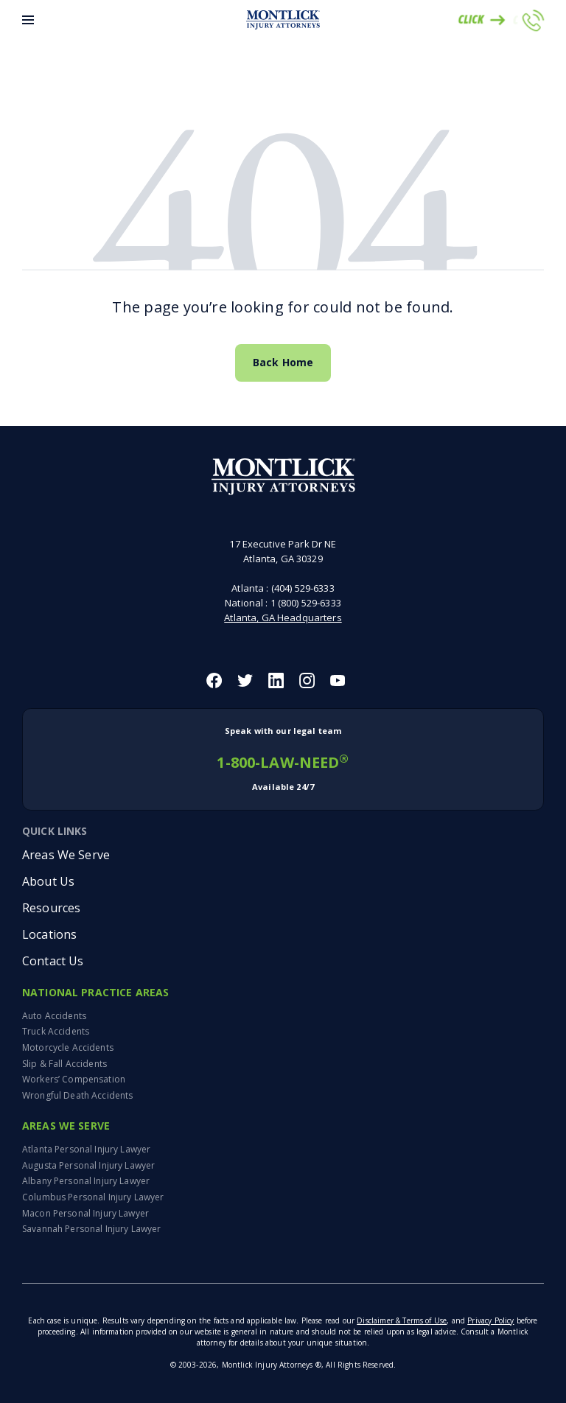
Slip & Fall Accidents (64, 1063)
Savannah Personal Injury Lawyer (91, 1228)
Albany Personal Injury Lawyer (86, 1181)
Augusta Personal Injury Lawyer (88, 1165)
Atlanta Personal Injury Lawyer (86, 1149)
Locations (49, 934)
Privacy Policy (490, 1320)
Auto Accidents (54, 1016)
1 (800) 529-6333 (305, 602)
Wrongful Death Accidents (77, 1095)
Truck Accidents (55, 1031)
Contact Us (52, 961)
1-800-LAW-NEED (283, 759)
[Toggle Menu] (28, 20)
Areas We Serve (66, 855)
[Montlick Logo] (283, 19)
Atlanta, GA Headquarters (282, 617)
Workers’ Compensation (73, 1079)
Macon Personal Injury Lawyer (85, 1213)
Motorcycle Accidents (67, 1047)
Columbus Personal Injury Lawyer (93, 1197)
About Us (48, 881)
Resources (51, 908)
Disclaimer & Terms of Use (402, 1320)
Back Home (283, 362)
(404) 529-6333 (303, 588)
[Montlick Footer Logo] (283, 477)
